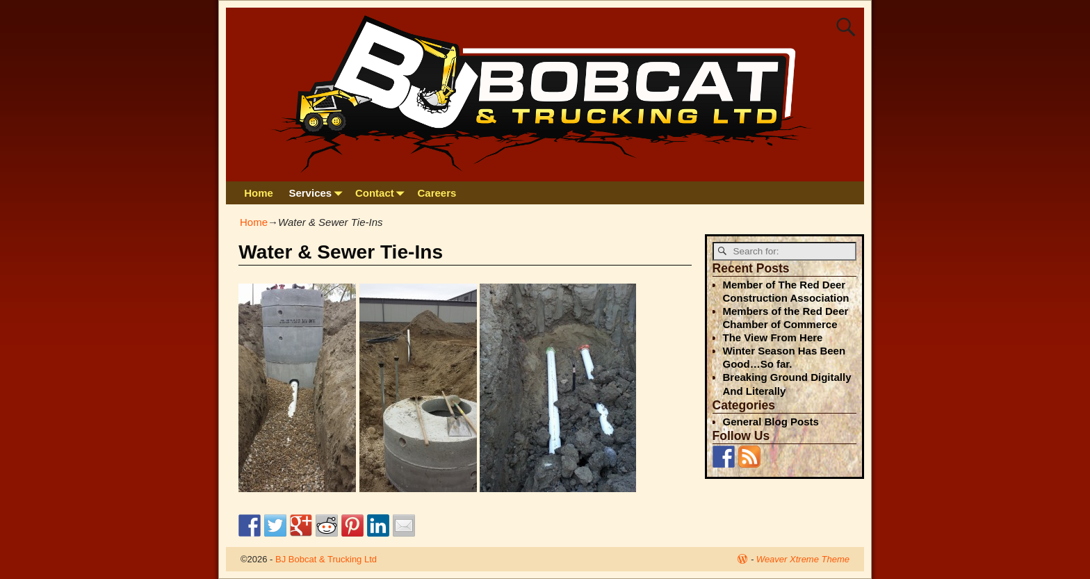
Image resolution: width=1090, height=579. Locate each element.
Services (317, 192)
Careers (437, 193)
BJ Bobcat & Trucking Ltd (326, 559)
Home (258, 193)
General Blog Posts (771, 421)
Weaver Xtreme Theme (802, 559)
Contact (382, 192)
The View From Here (773, 337)
